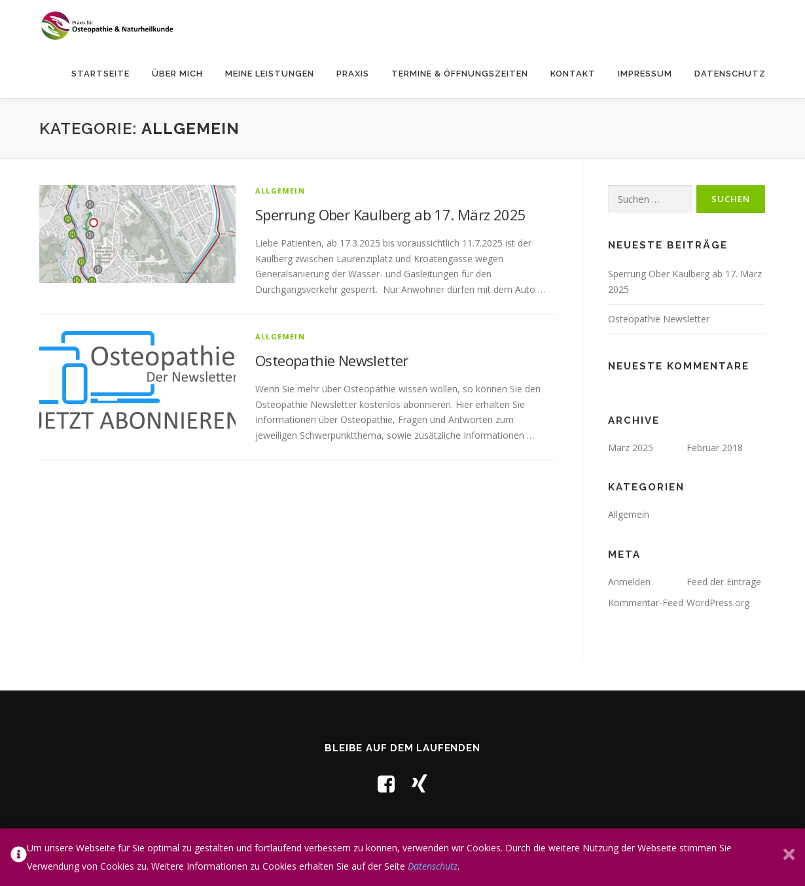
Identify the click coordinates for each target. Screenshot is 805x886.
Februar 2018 (715, 447)
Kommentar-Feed (645, 602)
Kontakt (573, 73)
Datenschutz (730, 73)
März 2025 (630, 447)
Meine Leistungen (269, 73)
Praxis (352, 73)
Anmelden (629, 581)
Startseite (100, 73)
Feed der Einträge (724, 581)
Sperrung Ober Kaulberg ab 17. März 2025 (390, 214)
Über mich (177, 73)
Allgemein (280, 191)
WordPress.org (718, 602)
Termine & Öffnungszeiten (459, 73)
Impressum (645, 73)
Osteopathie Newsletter (331, 360)
